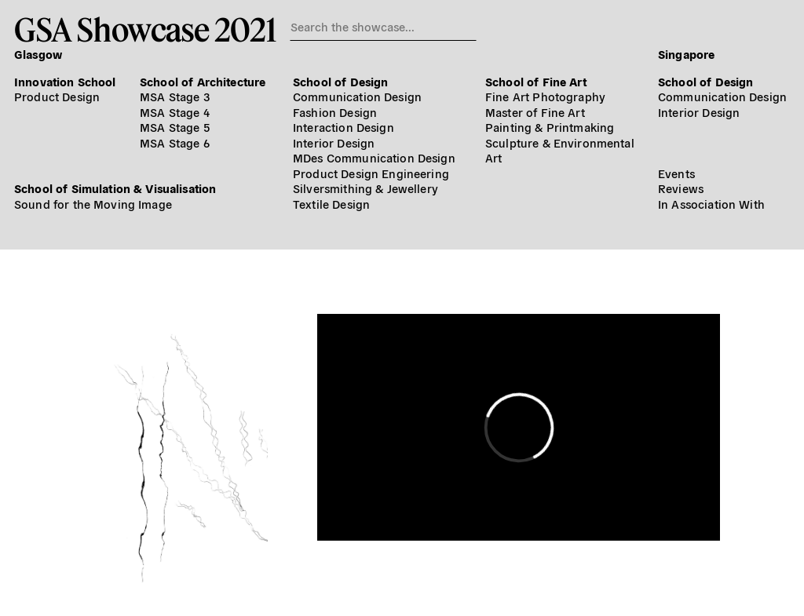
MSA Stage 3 (175, 96)
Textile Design (331, 203)
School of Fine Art (536, 81)
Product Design (57, 96)
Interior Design (334, 142)
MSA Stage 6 (175, 142)
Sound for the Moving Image (93, 203)
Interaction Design (343, 126)
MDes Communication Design (374, 157)
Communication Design (357, 96)
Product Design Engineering (371, 173)
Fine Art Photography (545, 96)
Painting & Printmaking (549, 126)
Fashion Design (335, 111)
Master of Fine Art (535, 111)
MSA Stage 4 (175, 111)
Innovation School (65, 81)
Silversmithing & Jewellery (365, 187)
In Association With (711, 203)
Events (676, 173)
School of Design (340, 81)
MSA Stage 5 (175, 126)
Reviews (681, 187)
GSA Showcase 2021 (145, 29)
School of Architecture (202, 81)
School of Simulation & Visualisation (115, 187)
